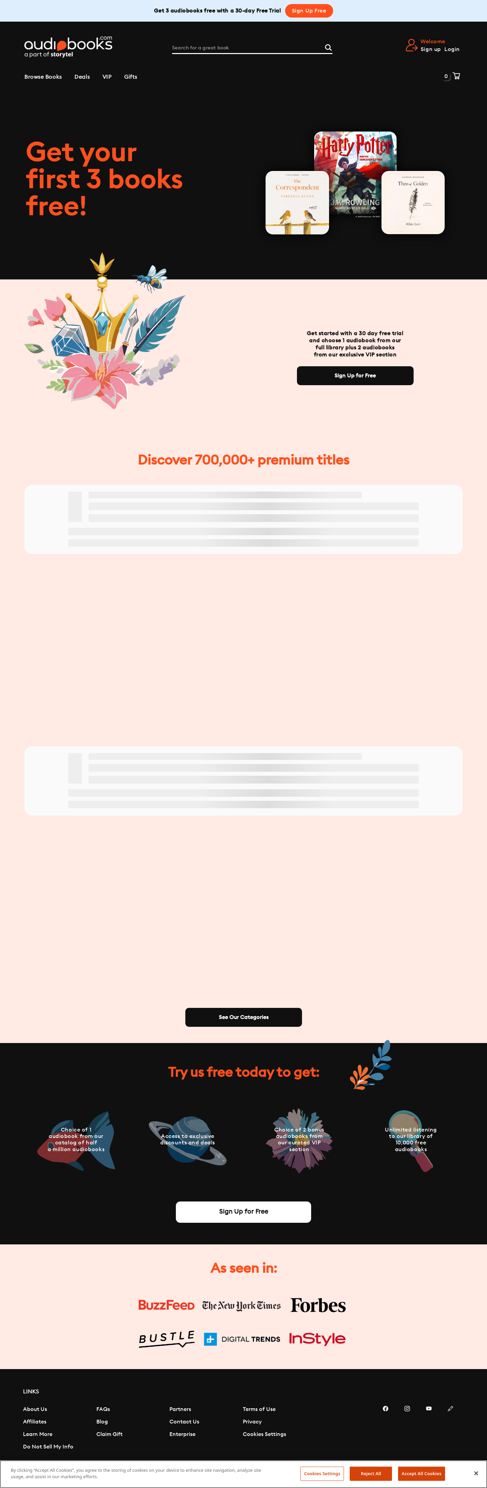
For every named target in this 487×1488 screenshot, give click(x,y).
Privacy (252, 1421)
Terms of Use (259, 1409)
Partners (180, 1409)
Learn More (37, 1434)
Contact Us (184, 1421)
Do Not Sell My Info (48, 1446)
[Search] (328, 47)
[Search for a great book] (252, 48)
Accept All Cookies (422, 1473)
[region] (243, 1474)
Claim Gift (109, 1434)
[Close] (476, 1473)
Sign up (431, 49)
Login (452, 49)
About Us (35, 1409)
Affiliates (34, 1421)
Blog (102, 1421)
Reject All (371, 1473)
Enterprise (182, 1434)
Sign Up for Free (355, 375)
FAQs (103, 1409)
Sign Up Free (309, 11)
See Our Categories (244, 1017)
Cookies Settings (264, 1434)
